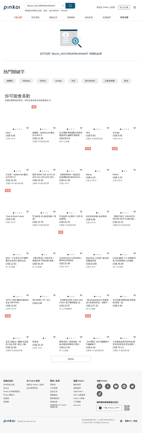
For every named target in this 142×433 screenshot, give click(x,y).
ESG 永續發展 (79, 395)
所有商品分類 (8, 385)
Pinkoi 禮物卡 (8, 395)
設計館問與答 (32, 388)
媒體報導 (77, 388)
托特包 (43, 81)
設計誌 (6, 388)
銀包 (45, 11)
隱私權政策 (54, 398)
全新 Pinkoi (78, 392)
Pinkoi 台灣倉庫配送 (11, 392)
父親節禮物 (110, 81)
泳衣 (73, 81)
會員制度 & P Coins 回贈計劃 (58, 406)
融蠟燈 (10, 81)
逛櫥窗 (6, 402)
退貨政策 (54, 402)
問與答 (53, 385)
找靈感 (6, 398)
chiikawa (64, 11)
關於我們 (77, 385)
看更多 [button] (71, 359)
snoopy (58, 81)
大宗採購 (54, 388)
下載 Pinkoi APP (109, 408)
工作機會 (77, 402)
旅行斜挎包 (54, 11)
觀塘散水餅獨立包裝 (33, 11)
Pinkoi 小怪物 (78, 398)
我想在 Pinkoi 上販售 (106, 7)
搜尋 (70, 5)
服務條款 (54, 395)
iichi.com (77, 405)
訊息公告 (54, 392)
